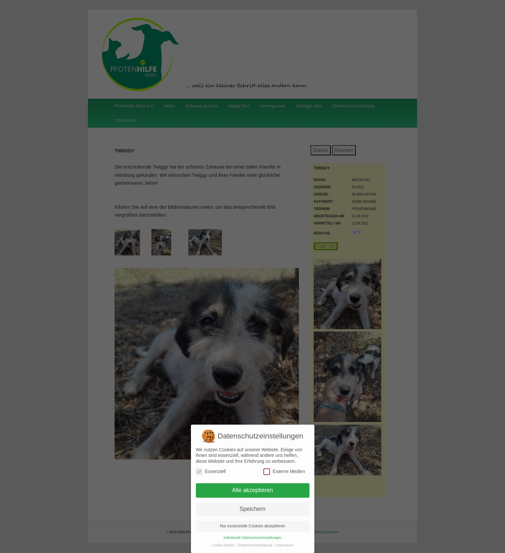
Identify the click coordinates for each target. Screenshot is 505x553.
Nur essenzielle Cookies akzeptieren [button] (252, 526)
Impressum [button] (284, 545)
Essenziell (211, 471)
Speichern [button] (253, 509)
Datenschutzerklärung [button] (255, 545)
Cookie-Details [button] (223, 545)
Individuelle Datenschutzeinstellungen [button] (252, 538)
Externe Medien (284, 471)
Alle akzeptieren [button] (252, 490)
